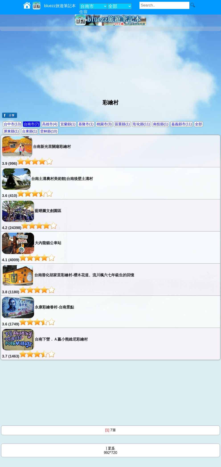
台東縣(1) (29, 131)
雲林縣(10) (48, 131)
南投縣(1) (160, 124)
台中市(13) (12, 124)
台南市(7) (31, 124)
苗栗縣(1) (122, 124)
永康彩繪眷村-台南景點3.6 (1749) (38, 311)
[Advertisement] (110, 63)
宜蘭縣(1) (68, 124)
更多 (111, 448)
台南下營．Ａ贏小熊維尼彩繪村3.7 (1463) (45, 343)
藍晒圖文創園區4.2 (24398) (31, 215)
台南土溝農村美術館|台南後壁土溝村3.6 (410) (47, 183)
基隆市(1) (86, 124)
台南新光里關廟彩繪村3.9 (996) (36, 151)
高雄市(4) (49, 124)
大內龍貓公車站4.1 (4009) (31, 247)
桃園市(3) (104, 124)
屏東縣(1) (11, 131)
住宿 (83, 12)
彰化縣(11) (141, 124)
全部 (198, 124)
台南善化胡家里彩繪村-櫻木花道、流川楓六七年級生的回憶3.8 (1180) (68, 279)
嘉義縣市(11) (181, 124)
